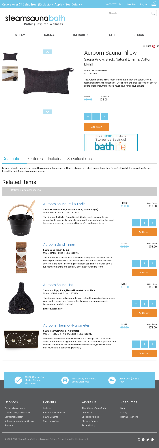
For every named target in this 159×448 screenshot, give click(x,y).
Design (138, 35)
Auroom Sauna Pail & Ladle (64, 204)
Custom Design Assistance (17, 412)
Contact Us (87, 412)
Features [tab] (35, 158)
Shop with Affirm (51, 421)
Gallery (123, 412)
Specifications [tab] (79, 158)
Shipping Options (90, 421)
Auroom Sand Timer (59, 244)
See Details (73, 4)
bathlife (131, 4)
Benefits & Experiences (54, 412)
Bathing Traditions (129, 417)
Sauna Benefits (50, 417)
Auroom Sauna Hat (58, 285)
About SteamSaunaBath (94, 408)
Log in (143, 4)
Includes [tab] (55, 158)
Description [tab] (12, 158)
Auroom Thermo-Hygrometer (66, 325)
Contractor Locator (14, 417)
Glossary (9, 425)
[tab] (79, 191)
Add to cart (96, 127)
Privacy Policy (88, 425)
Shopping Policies (90, 417)
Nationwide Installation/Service (20, 421)
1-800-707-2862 (114, 4)
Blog (122, 408)
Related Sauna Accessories (26, 190)
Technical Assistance (15, 408)
